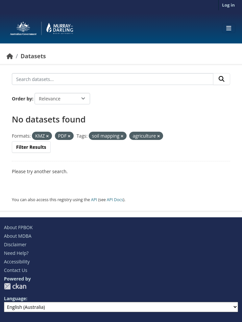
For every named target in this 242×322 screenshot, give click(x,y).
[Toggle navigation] (228, 28)
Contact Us (15, 270)
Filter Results (31, 147)
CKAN (15, 286)
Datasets (33, 56)
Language (15, 298)
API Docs (115, 199)
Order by (22, 98)
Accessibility (17, 261)
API (94, 199)
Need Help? (16, 253)
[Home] (10, 56)
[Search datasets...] (112, 79)
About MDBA (18, 236)
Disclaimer (15, 244)
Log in (228, 5)
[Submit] (221, 79)
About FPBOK (18, 227)
